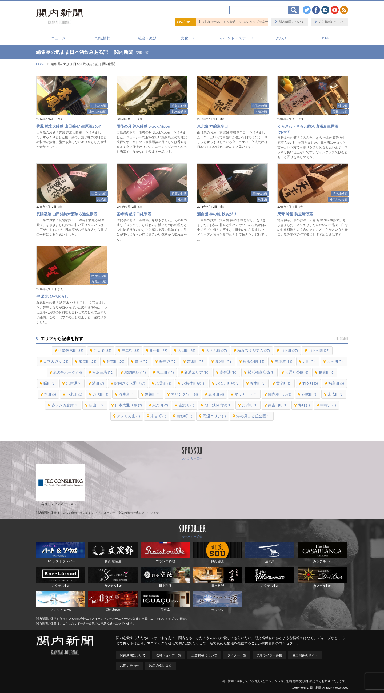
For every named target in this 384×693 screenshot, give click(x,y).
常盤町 (87, 361)
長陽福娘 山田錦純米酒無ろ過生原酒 (66, 213)
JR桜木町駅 (193, 383)
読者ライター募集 (269, 655)
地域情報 (102, 38)
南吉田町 (277, 405)
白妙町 (184, 415)
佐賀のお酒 (179, 193)
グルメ (281, 38)
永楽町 (160, 405)
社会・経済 (147, 38)
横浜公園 (253, 361)
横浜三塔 (103, 372)
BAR (325, 38)
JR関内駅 (135, 372)
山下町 (289, 350)
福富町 (336, 383)
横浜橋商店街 (261, 372)
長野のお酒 (340, 112)
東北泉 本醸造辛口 (212, 126)
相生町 (158, 350)
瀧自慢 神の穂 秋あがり (217, 213)
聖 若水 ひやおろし (52, 296)
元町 (310, 361)
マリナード (246, 394)
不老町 (74, 394)
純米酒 (342, 106)
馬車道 (283, 361)
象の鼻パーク (67, 372)
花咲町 (309, 394)
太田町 (186, 350)
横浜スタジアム (253, 350)
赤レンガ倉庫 (64, 405)
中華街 (130, 350)
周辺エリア (214, 415)
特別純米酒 (340, 193)
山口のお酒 (98, 193)
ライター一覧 (236, 655)
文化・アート (192, 38)
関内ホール (279, 394)
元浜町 (250, 405)
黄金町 (284, 383)
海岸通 (168, 361)
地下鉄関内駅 (218, 405)
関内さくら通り (129, 383)
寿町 (304, 405)
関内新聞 (315, 688)
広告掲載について (331, 21)
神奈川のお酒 (338, 199)
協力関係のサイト (305, 655)
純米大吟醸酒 (97, 112)
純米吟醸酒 (179, 112)
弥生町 (258, 383)
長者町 (326, 372)
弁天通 (102, 350)
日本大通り (55, 361)
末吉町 (158, 415)
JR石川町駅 (227, 383)
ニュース (58, 38)
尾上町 (165, 372)
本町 (50, 394)
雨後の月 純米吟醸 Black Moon (143, 126)
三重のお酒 (259, 193)
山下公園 (319, 350)
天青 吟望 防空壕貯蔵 (295, 213)
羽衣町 (310, 383)
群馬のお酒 (98, 282)
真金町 (216, 394)
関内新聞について (291, 21)
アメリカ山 (128, 415)
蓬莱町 (153, 394)
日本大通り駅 (128, 405)
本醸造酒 (261, 112)
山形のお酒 (98, 106)
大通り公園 (296, 372)
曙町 (49, 383)
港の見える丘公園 (253, 415)
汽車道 (126, 394)
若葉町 (163, 383)
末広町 (335, 394)
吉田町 (196, 361)
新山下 (97, 405)
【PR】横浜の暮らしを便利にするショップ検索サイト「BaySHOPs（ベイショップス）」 (261, 21)
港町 (98, 383)
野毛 (142, 361)
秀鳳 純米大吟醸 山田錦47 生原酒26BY (68, 126)
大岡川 (336, 361)
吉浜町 (186, 405)
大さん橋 (216, 350)
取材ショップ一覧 (168, 655)
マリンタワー (184, 394)
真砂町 (224, 361)
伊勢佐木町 (70, 350)
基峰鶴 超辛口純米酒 (134, 213)
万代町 (100, 394)
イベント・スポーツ (236, 38)
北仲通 (74, 383)
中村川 (328, 405)
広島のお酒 (179, 106)
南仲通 (228, 372)
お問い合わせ (129, 665)
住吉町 (115, 361)
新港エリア (196, 372)
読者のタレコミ (160, 665)
